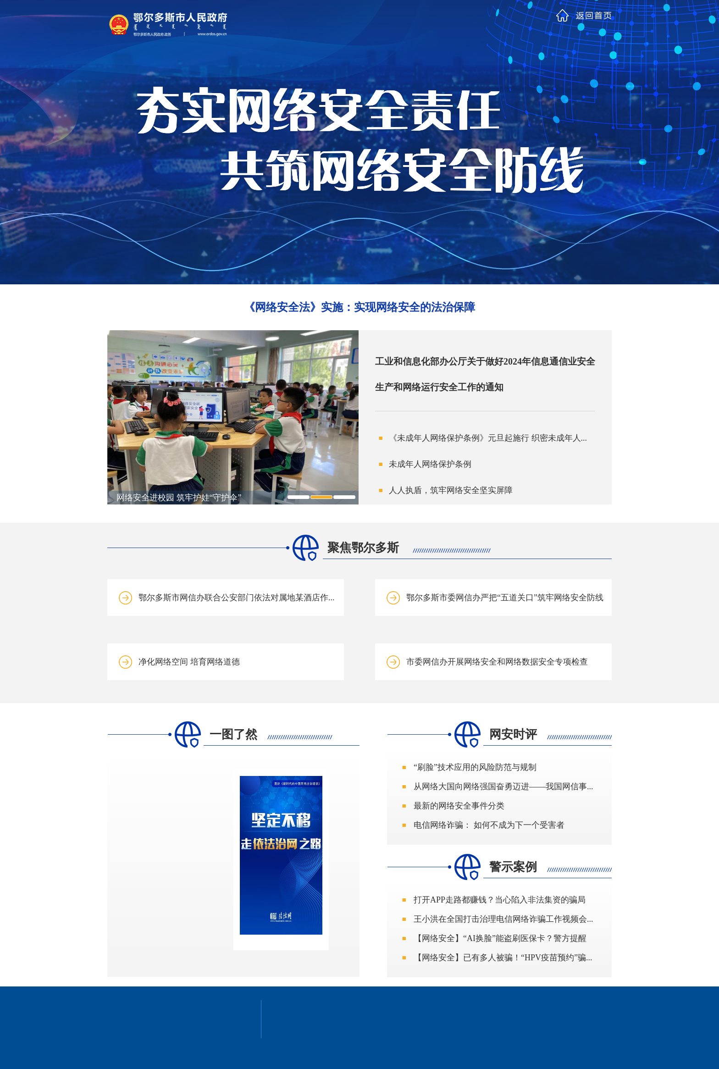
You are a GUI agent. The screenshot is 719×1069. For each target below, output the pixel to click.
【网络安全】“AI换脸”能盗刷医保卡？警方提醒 (500, 938)
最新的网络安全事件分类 (459, 805)
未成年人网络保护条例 (430, 464)
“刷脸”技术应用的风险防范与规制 (475, 767)
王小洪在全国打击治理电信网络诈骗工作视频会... (503, 919)
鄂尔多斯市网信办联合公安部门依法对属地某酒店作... (236, 597)
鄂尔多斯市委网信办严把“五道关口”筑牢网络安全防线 (504, 597)
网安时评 (513, 734)
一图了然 (233, 734)
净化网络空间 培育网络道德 (189, 661)
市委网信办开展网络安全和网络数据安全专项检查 (497, 661)
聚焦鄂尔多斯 (363, 547)
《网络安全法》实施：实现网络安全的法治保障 (359, 307)
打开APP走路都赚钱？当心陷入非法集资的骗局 (500, 899)
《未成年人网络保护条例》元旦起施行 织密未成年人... (488, 438)
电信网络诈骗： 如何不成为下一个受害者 (489, 825)
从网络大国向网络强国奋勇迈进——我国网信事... (503, 786)
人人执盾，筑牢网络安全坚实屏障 (451, 490)
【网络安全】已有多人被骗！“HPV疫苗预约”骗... (503, 957)
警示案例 (513, 867)
